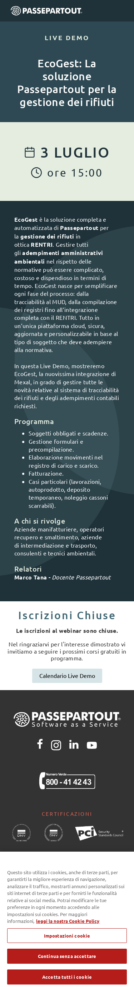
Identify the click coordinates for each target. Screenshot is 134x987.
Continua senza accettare (67, 961)
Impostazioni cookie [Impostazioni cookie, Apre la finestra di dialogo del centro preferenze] (67, 940)
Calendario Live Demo (67, 675)
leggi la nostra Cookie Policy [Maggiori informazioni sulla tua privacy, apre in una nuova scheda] (67, 926)
